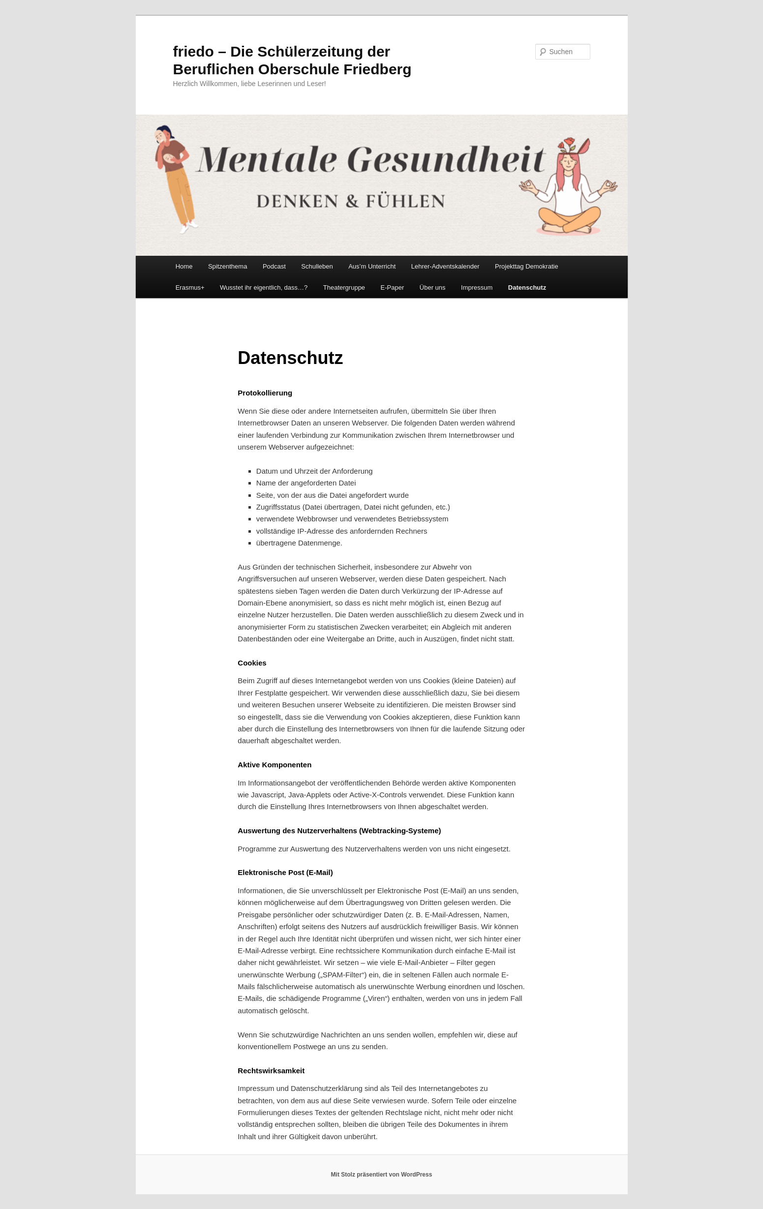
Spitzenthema (227, 266)
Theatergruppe (344, 287)
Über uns (433, 287)
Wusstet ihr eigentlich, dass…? (263, 287)
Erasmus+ (190, 287)
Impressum (476, 287)
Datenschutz (527, 287)
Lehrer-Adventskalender (445, 266)
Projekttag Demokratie (526, 266)
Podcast (274, 266)
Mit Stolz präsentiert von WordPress (381, 1174)
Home (184, 266)
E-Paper (392, 287)
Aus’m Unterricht (372, 266)
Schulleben (317, 266)
